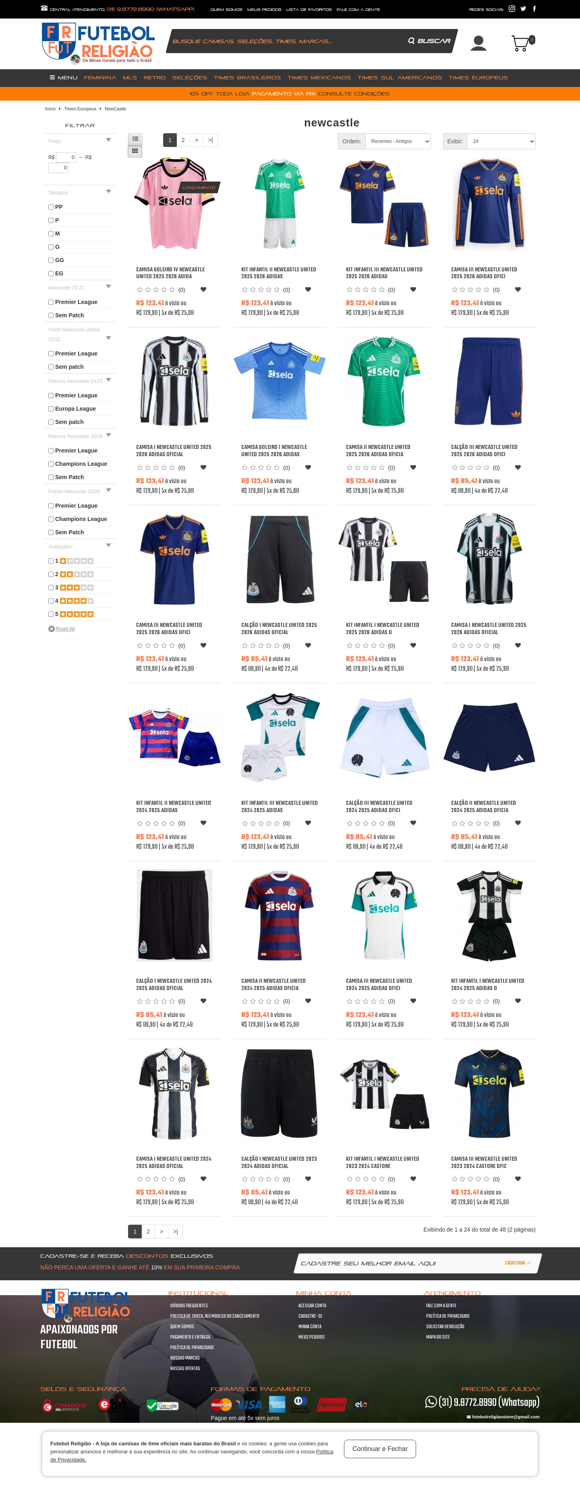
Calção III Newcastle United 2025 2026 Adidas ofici (484, 451)
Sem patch (69, 367)
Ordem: (351, 141)
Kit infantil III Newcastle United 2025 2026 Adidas (384, 273)
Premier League (76, 302)
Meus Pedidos (264, 10)
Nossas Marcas (185, 1358)
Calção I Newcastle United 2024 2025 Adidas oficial (174, 985)
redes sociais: (486, 10)
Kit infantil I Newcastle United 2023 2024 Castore (382, 1163)
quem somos (226, 10)
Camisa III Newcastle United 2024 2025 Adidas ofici (379, 985)
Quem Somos (182, 1327)
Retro (155, 77)
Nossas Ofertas (185, 1369)
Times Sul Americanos (400, 77)
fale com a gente (358, 10)
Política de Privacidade (192, 1348)
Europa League (75, 408)
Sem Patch (69, 315)
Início (50, 108)
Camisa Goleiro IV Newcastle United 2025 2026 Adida (170, 273)
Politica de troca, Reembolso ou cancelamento (214, 1316)
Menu (64, 77)
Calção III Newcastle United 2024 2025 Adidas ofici (379, 807)
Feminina (100, 77)
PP (59, 207)
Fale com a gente (441, 1306)
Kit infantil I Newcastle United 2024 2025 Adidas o (487, 985)
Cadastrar (518, 1263)
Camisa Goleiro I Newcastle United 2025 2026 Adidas (274, 451)
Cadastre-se (310, 1316)
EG (59, 273)
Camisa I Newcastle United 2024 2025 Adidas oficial (173, 1163)
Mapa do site (438, 1337)
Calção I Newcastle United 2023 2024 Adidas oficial (279, 1163)
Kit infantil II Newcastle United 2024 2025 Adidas (173, 807)
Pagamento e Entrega (190, 1337)
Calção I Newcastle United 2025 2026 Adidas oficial (279, 629)
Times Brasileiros (247, 77)
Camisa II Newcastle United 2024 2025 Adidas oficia (273, 985)
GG (59, 260)
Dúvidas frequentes (189, 1306)
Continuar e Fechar (380, 1448)
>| (210, 140)
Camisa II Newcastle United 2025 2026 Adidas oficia (378, 451)
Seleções (189, 77)
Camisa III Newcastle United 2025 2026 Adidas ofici (484, 273)
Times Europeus (478, 77)
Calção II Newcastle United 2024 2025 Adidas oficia (483, 807)
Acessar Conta (312, 1306)
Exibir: (455, 141)
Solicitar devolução (445, 1327)
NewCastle (115, 108)
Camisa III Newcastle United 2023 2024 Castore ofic (484, 1163)
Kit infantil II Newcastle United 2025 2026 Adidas (278, 273)
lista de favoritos (309, 10)
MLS (130, 77)
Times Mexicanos (319, 77)
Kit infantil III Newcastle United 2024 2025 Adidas (279, 807)
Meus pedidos (311, 1337)
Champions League (81, 464)
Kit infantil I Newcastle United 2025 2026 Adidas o (382, 629)
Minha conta (309, 1327)
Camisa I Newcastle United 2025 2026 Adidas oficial (173, 451)
